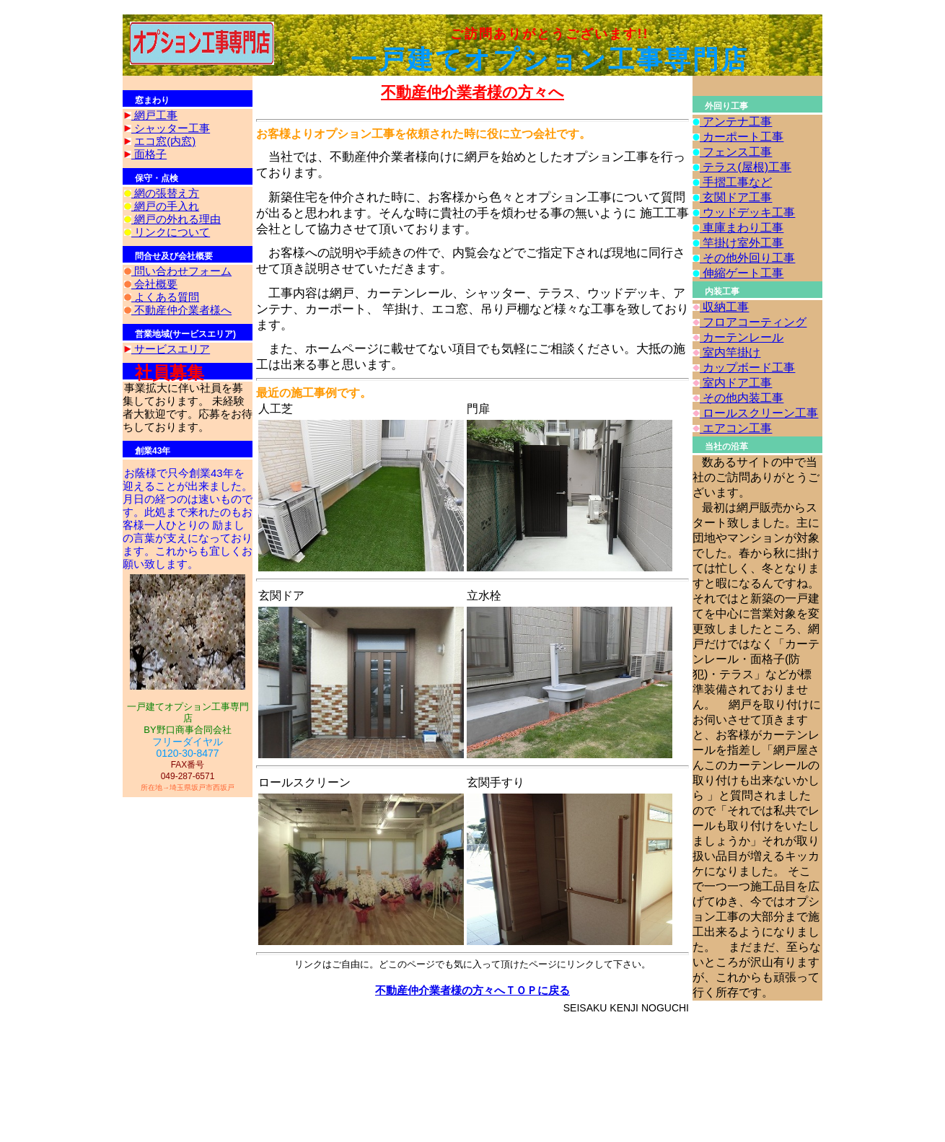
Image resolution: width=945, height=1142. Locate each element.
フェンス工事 (736, 152)
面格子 (149, 154)
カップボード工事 (747, 367)
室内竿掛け (730, 352)
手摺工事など (736, 182)
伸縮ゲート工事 (741, 273)
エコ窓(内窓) (164, 141)
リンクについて (170, 232)
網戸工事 (154, 115)
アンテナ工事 (736, 121)
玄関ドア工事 (736, 197)
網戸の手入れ (165, 206)
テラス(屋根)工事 (745, 167)
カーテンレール (741, 337)
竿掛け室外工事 (741, 243)
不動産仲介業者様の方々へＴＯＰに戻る (472, 990)
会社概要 (154, 284)
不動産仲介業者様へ (181, 310)
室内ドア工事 (736, 383)
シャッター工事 (170, 128)
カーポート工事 (741, 137)
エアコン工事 (736, 428)
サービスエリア (170, 349)
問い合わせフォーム (181, 271)
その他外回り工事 (747, 258)
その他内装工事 (741, 398)
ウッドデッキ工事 (747, 212)
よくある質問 (165, 297)
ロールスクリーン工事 (759, 413)
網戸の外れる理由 (176, 219)
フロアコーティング (753, 322)
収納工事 (724, 307)
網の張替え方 (165, 193)
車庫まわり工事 (741, 227)
